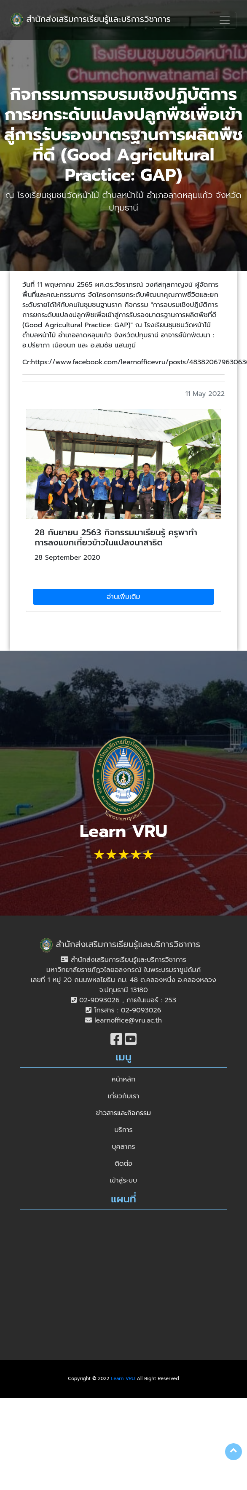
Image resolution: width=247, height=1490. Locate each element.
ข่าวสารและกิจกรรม (123, 1113)
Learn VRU (123, 1378)
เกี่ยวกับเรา (123, 1096)
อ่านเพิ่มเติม (123, 597)
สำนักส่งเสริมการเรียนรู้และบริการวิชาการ (91, 20)
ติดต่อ (123, 1164)
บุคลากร (123, 1147)
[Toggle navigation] (224, 20)
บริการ (123, 1130)
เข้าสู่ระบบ (123, 1180)
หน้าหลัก (123, 1079)
